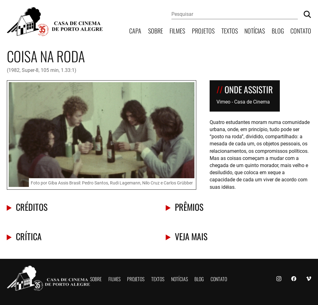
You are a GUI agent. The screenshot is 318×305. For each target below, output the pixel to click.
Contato (300, 30)
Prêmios (189, 206)
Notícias (254, 30)
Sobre (155, 30)
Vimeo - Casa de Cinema (243, 101)
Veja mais (191, 236)
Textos (229, 30)
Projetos (203, 30)
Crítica (29, 236)
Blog (278, 30)
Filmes (177, 30)
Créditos (32, 206)
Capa (135, 30)
